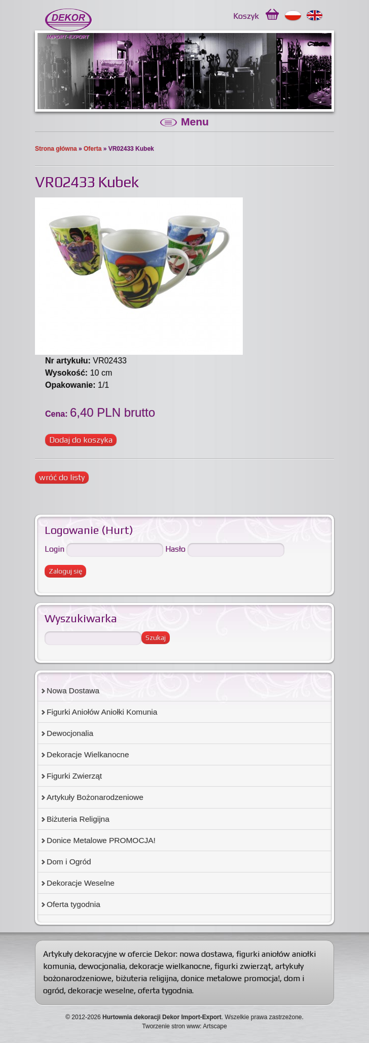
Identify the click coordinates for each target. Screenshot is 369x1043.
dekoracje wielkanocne (169, 966)
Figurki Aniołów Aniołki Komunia (102, 712)
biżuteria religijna (146, 978)
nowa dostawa (205, 954)
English (315, 15)
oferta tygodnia (165, 990)
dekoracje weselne (101, 990)
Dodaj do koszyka (81, 440)
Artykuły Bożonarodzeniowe (95, 797)
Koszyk (246, 16)
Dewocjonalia (70, 733)
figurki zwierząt (242, 966)
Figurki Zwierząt (74, 775)
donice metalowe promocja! (230, 978)
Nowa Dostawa (73, 690)
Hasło (175, 549)
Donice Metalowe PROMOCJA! (101, 840)
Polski (293, 15)
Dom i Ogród (69, 861)
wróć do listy (62, 477)
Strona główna (56, 148)
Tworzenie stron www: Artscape (184, 1026)
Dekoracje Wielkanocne (88, 754)
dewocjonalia (102, 966)
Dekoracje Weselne (81, 883)
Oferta (92, 148)
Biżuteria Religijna (78, 819)
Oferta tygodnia (73, 904)
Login (54, 549)
